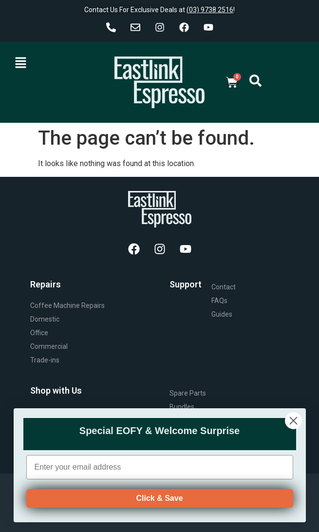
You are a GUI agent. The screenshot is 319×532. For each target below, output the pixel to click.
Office (39, 333)
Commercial (49, 346)
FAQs (219, 300)
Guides (221, 314)
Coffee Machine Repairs (67, 305)
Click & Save (159, 508)
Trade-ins (44, 360)
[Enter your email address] (159, 477)
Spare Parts (187, 393)
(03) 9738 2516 (210, 10)
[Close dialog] (293, 430)
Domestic (44, 319)
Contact (223, 287)
